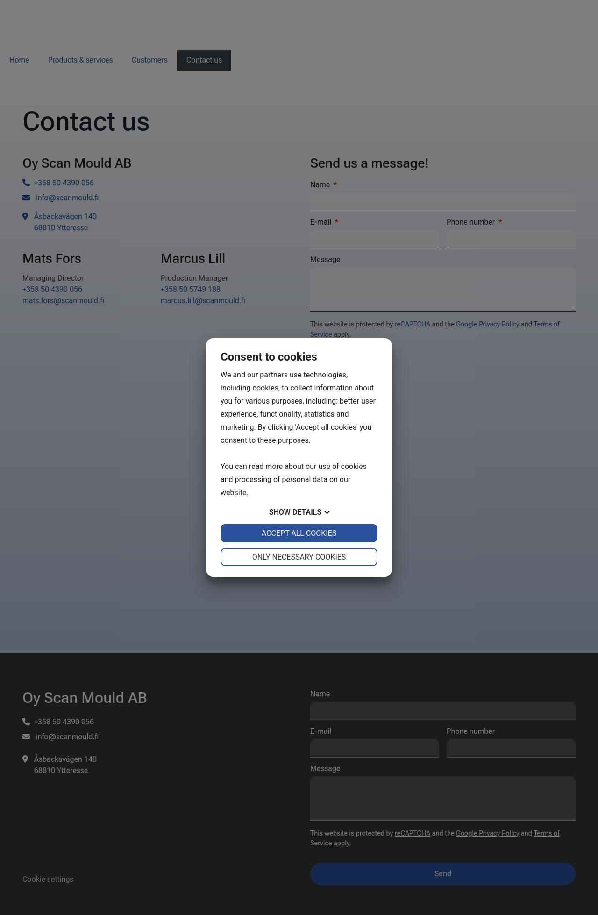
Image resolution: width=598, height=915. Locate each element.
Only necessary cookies (299, 557)
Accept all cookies (299, 533)
